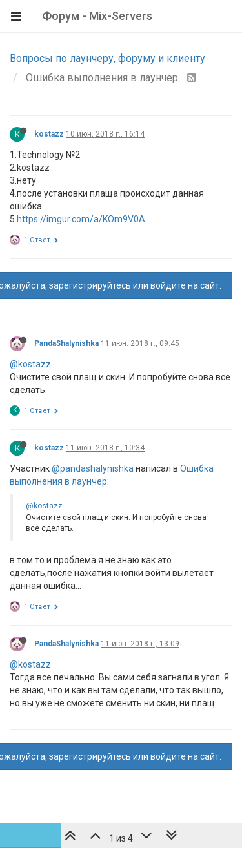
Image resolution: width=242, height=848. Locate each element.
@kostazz (30, 364)
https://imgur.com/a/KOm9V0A (81, 219)
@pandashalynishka (93, 468)
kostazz (49, 134)
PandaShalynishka (66, 343)
